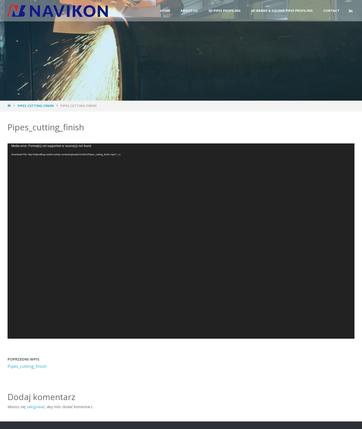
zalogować (35, 406)
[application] (181, 241)
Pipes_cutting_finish (36, 105)
